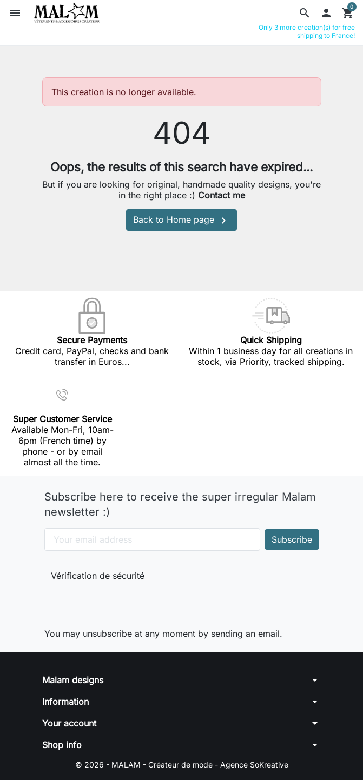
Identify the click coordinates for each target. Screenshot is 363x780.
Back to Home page (181, 220)
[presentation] (123, 602)
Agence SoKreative (254, 764)
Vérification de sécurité (97, 575)
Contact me (221, 195)
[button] (304, 13)
